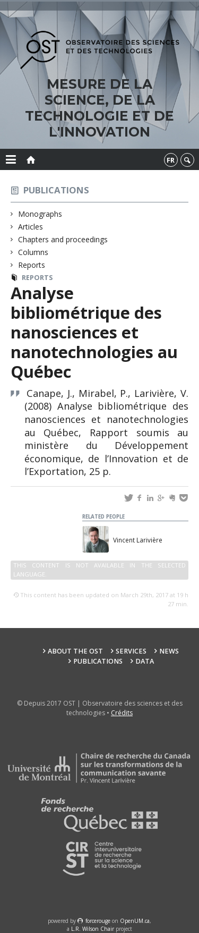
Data (144, 661)
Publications (56, 190)
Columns (33, 252)
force (97, 920)
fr (171, 160)
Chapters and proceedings (63, 239)
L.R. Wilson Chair (92, 928)
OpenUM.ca (135, 920)
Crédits (122, 712)
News (169, 651)
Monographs (40, 214)
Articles (31, 227)
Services (131, 651)
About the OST (75, 651)
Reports (32, 265)
